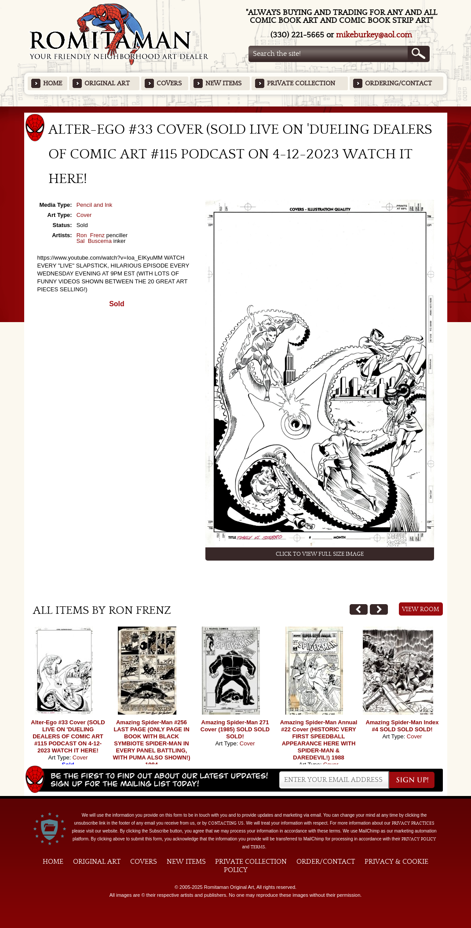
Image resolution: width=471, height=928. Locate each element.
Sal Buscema (94, 241)
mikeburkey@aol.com (374, 35)
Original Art (107, 83)
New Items (223, 83)
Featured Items (235, 109)
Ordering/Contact (398, 83)
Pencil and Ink (95, 205)
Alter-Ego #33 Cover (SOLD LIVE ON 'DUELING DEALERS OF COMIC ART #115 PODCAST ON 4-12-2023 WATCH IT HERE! (68, 736)
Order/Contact (325, 862)
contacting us (226, 823)
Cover (84, 215)
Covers (169, 83)
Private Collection (301, 83)
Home (52, 83)
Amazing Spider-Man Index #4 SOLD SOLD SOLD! (401, 726)
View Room (420, 609)
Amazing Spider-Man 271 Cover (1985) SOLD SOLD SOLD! (235, 729)
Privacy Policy (419, 839)
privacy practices (413, 823)
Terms (258, 847)
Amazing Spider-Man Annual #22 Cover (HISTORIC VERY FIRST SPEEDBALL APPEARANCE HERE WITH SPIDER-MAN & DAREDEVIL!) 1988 (319, 740)
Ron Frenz (91, 235)
